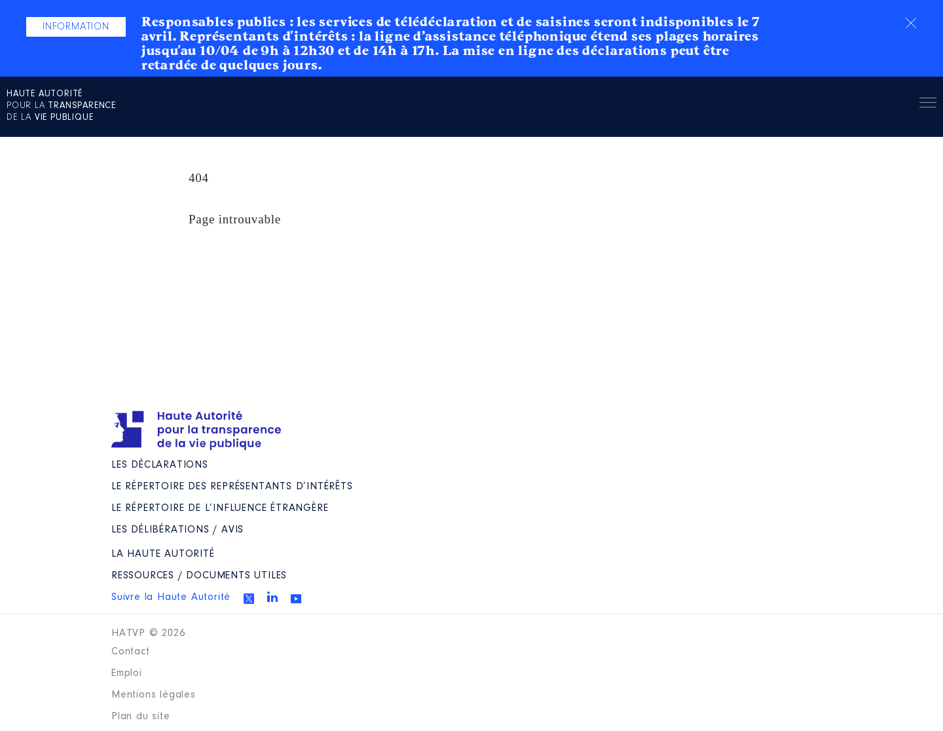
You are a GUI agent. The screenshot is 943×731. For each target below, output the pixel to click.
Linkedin (272, 596)
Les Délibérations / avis (177, 530)
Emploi (126, 673)
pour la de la (61, 106)
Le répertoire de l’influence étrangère (219, 508)
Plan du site (140, 716)
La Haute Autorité (163, 554)
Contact (130, 652)
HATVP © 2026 (148, 633)
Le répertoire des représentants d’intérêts (232, 486)
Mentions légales (153, 695)
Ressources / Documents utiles (199, 576)
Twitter (249, 598)
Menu (927, 104)
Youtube (296, 598)
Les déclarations (159, 465)
